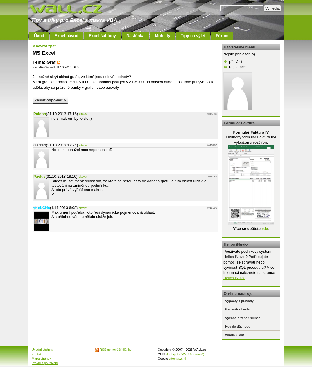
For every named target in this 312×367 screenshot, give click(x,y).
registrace (237, 67)
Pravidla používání (45, 363)
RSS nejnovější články (113, 349)
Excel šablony (102, 35)
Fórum (222, 35)
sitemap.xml (177, 358)
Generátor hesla (237, 309)
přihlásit (235, 61)
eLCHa (44, 208)
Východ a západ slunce (242, 318)
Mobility (162, 35)
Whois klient (234, 335)
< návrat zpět (44, 46)
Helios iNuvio (234, 278)
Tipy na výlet (193, 35)
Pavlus (39, 176)
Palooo (39, 114)
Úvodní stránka (42, 349)
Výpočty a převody (239, 301)
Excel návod (66, 35)
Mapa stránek (41, 358)
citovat (83, 114)
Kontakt (37, 354)
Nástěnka (135, 35)
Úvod (39, 35)
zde (264, 228)
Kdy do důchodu (237, 326)
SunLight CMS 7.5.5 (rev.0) (185, 354)
